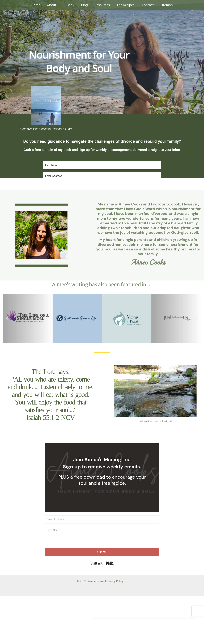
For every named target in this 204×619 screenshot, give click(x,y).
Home (37, 5)
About (54, 5)
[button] (59, 5)
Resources (102, 5)
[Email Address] (102, 176)
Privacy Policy (115, 581)
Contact (146, 5)
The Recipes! (125, 5)
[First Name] (102, 165)
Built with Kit (102, 563)
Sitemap (165, 5)
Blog (84, 5)
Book (71, 5)
